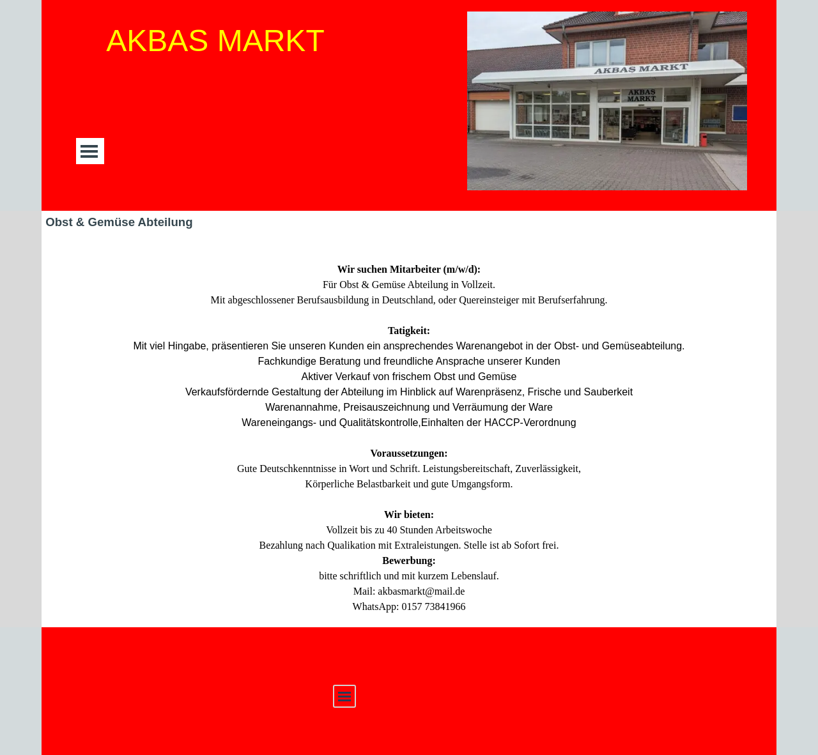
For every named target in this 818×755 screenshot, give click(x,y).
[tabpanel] (409, 430)
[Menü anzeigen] (89, 151)
